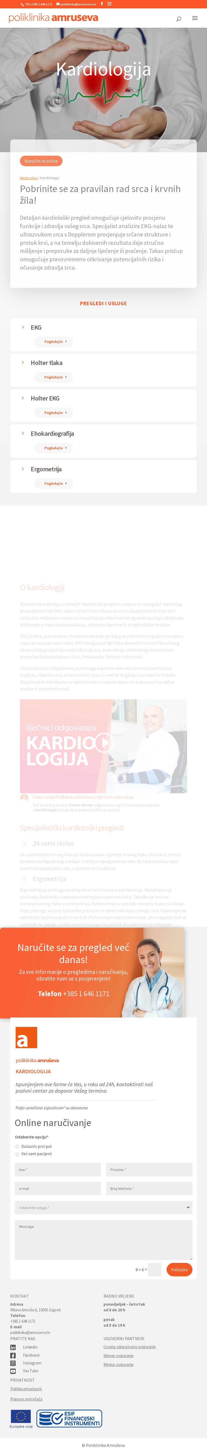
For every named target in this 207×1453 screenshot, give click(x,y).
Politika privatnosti (26, 1388)
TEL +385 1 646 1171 (38, 4)
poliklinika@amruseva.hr (30, 1332)
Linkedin (30, 1347)
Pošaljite (179, 1269)
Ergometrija (46, 469)
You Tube (30, 1370)
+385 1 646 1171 (86, 1004)
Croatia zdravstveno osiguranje (130, 1346)
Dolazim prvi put (33, 1146)
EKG (36, 327)
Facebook (31, 1355)
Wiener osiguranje (119, 1355)
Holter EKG (45, 398)
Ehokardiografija (52, 433)
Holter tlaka (46, 362)
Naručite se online (41, 176)
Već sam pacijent (33, 1153)
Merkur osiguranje (119, 1364)
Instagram (32, 1362)
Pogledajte (53, 341)
